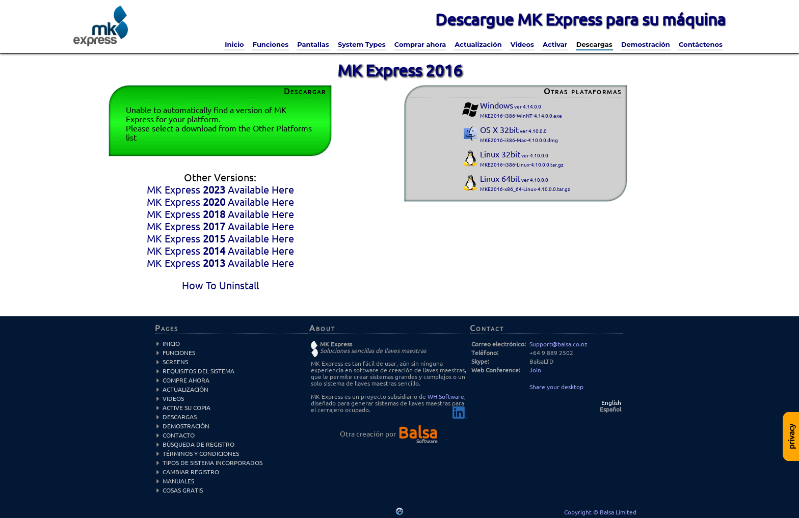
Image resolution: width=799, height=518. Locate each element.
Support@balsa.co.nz (558, 344)
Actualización (478, 44)
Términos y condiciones (201, 453)
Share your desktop (556, 387)
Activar (555, 44)
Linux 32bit (522, 159)
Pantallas (313, 44)
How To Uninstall (220, 285)
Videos (522, 44)
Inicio (234, 44)
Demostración (645, 44)
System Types (362, 44)
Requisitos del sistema (198, 371)
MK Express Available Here (220, 190)
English (611, 402)
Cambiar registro (191, 472)
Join (535, 370)
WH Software (446, 396)
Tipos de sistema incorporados (212, 462)
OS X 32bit (519, 134)
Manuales (178, 481)
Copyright (578, 512)
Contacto (179, 435)
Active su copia (186, 407)
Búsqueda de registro (198, 444)
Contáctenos (701, 44)
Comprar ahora (420, 44)
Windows (521, 110)
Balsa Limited (618, 512)
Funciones (270, 44)
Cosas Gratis (183, 490)
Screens (175, 362)
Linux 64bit (525, 183)
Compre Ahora (186, 380)
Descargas (594, 44)
